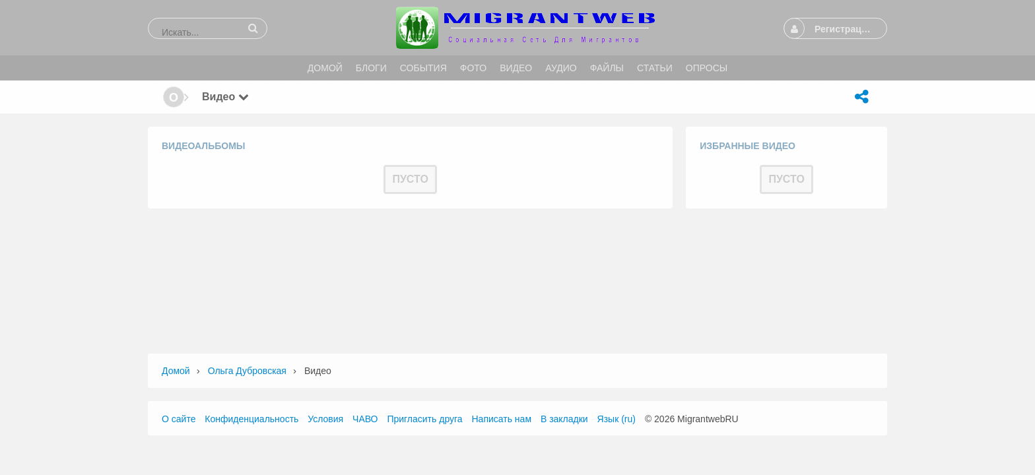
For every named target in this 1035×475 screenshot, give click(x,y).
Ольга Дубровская (247, 370)
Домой (176, 370)
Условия (325, 419)
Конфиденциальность (251, 419)
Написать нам (502, 419)
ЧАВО (365, 419)
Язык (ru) (616, 419)
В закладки (564, 419)
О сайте (178, 419)
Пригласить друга (424, 419)
